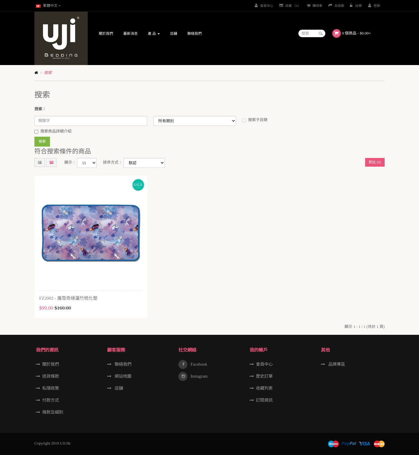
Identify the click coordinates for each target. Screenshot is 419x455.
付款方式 (50, 400)
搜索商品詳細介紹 (53, 131)
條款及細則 (52, 412)
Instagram (198, 376)
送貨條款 (50, 376)
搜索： (40, 109)
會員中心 (264, 364)
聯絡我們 (122, 364)
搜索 (48, 72)
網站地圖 (122, 376)
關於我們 (50, 364)
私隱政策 (50, 388)
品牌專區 (336, 364)
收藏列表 (264, 388)
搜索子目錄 (255, 119)
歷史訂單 (264, 376)
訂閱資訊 (264, 400)
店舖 (118, 388)
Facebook (198, 364)
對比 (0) (375, 162)
